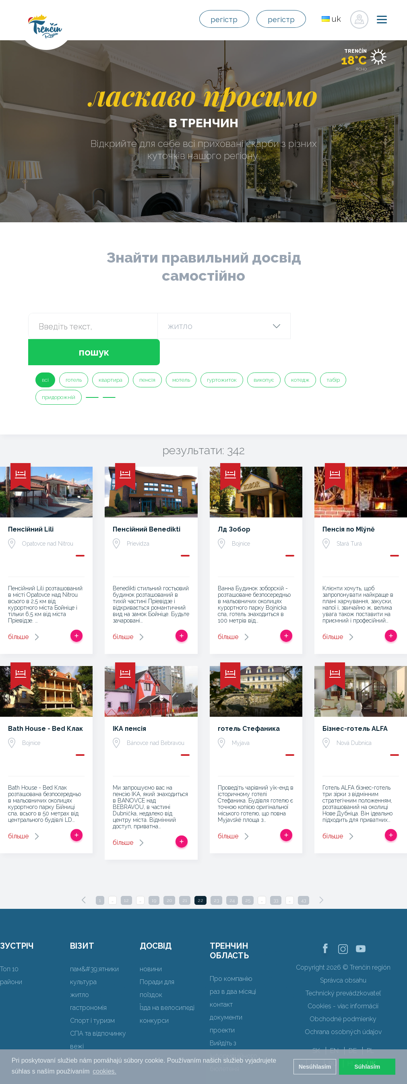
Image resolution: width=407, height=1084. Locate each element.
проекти (222, 1004)
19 (154, 874)
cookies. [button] (104, 1071)
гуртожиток (222, 354)
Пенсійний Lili (31, 503)
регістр (216, 19)
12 (126, 874)
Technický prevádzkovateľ (343, 967)
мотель (181, 354)
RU (332, 1037)
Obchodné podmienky (343, 993)
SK (316, 1024)
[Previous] (84, 874)
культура (83, 956)
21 (184, 874)
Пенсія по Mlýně (348, 503)
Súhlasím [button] (367, 1066)
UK (371, 1037)
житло (79, 968)
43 (303, 874)
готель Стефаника (249, 702)
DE (353, 1024)
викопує (264, 354)
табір (333, 354)
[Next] (321, 874)
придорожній (58, 371)
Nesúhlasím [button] (315, 1066)
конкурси (154, 994)
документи (226, 991)
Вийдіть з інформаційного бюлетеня (233, 1030)
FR (314, 1037)
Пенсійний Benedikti (146, 503)
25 (247, 874)
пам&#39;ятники (94, 943)
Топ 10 (9, 943)
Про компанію (231, 952)
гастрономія (88, 981)
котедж (300, 354)
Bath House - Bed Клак (45, 702)
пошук (334, 326)
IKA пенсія (129, 702)
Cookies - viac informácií (343, 980)
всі (45, 354)
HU (352, 1037)
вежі (77, 1020)
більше (18, 610)
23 (216, 874)
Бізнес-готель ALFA (355, 702)
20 (169, 874)
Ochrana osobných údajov (343, 1006)
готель (74, 354)
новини (151, 943)
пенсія (147, 354)
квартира (110, 354)
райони (11, 956)
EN (334, 1024)
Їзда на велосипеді (167, 981)
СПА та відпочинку (98, 1007)
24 (232, 874)
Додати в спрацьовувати (76, 610)
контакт (221, 978)
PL (370, 1024)
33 (275, 874)
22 (200, 874)
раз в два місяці (233, 965)
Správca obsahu (343, 954)
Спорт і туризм (92, 994)
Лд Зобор (234, 503)
